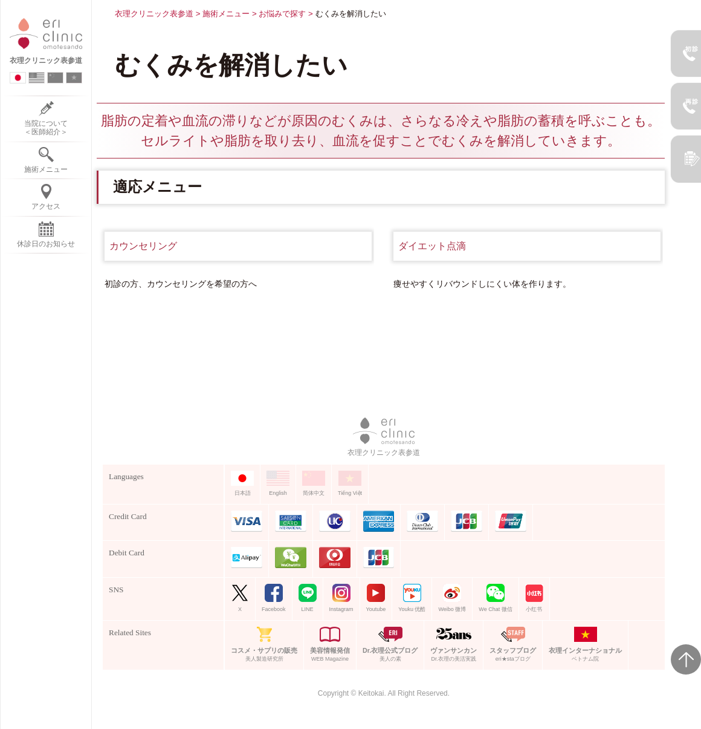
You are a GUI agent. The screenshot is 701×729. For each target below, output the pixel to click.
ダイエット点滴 (432, 246)
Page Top (686, 659)
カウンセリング (143, 246)
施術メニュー (226, 13)
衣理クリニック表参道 (154, 13)
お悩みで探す (282, 13)
